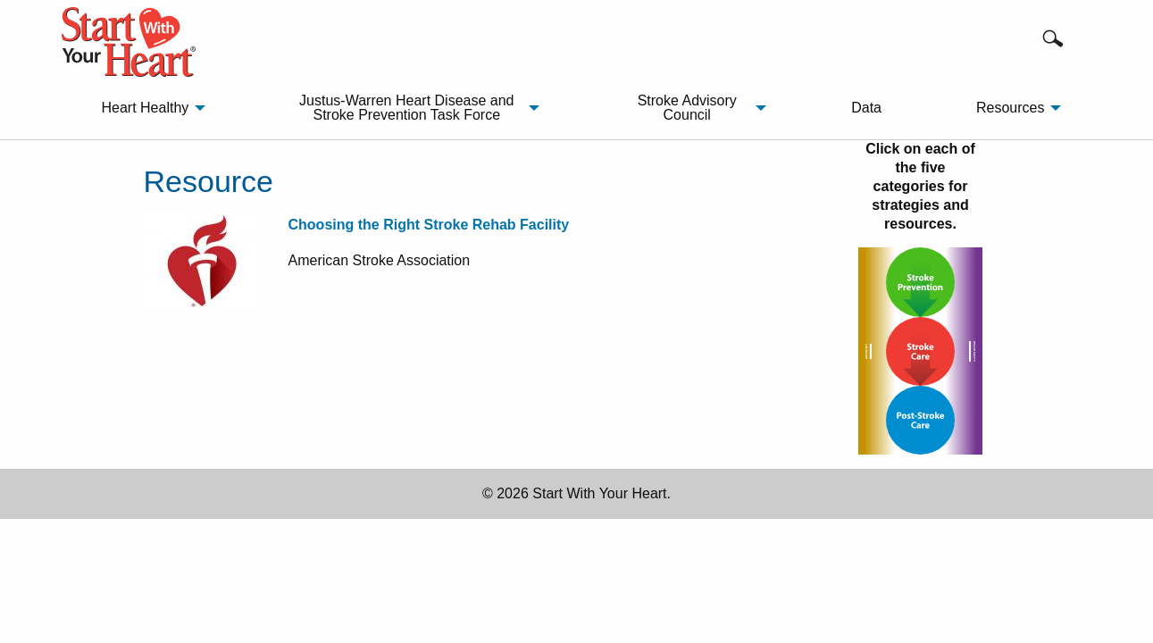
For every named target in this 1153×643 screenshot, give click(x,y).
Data (866, 107)
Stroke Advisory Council (687, 107)
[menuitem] (148, 108)
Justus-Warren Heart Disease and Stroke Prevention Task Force (406, 107)
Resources (1010, 107)
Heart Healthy (144, 107)
